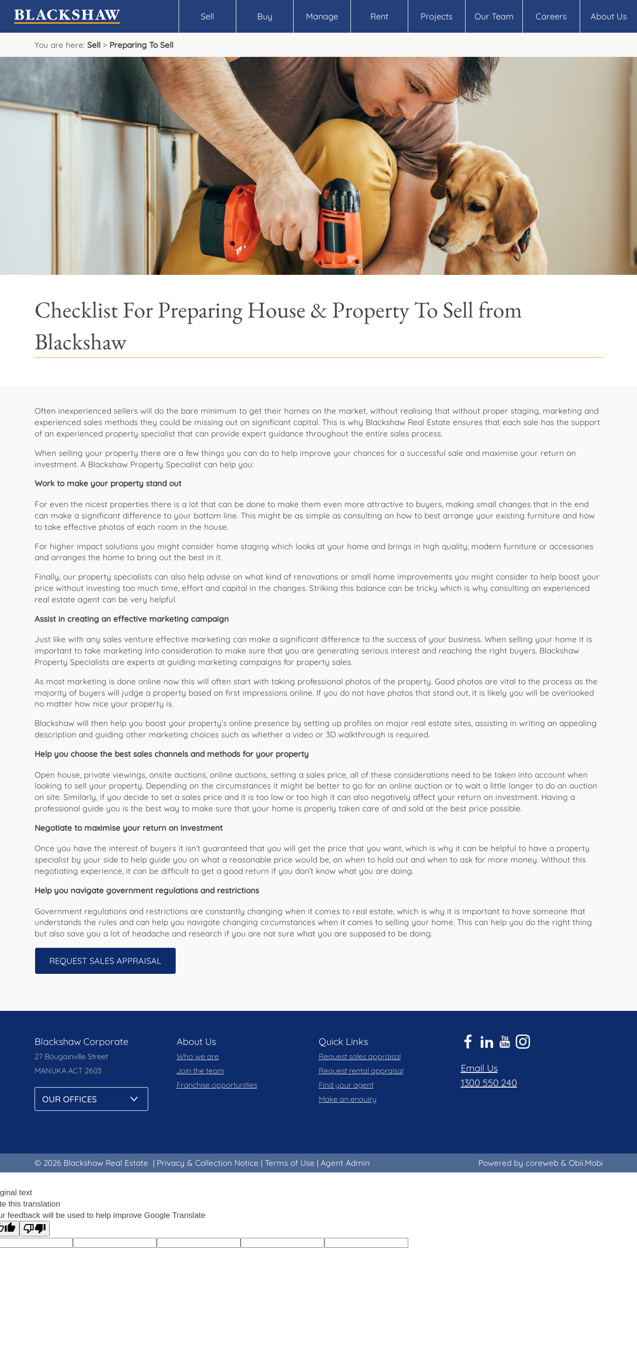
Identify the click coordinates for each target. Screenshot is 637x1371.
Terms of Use (289, 1163)
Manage (322, 16)
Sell (207, 16)
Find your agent (346, 1085)
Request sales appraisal (360, 1056)
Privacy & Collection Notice (208, 1163)
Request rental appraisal (361, 1070)
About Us (609, 16)
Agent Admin (345, 1163)
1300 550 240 (489, 1083)
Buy (264, 16)
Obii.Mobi (586, 1163)
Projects (436, 16)
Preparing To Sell (141, 45)
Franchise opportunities (217, 1085)
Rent (379, 16)
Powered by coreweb (518, 1163)
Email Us (479, 1068)
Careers (551, 16)
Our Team (494, 16)
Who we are (198, 1056)
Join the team (200, 1070)
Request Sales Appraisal (105, 960)
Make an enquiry (348, 1099)
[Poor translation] (34, 1228)
